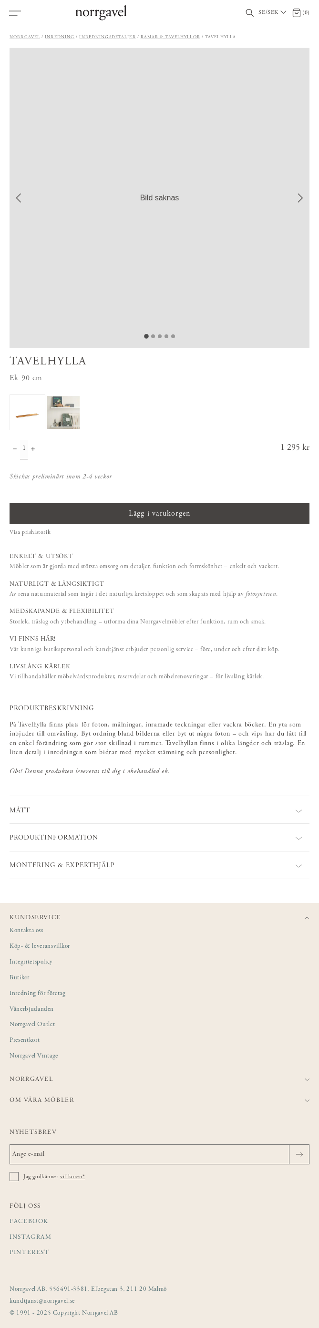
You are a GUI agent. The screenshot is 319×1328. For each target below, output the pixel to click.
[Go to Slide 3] (160, 336)
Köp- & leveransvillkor (40, 947)
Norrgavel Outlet (32, 1025)
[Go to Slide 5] (173, 336)
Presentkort (25, 1041)
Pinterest (30, 1253)
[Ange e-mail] (159, 1154)
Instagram (31, 1238)
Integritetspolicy (31, 962)
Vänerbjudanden (32, 1009)
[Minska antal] (15, 450)
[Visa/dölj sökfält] (249, 13)
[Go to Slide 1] (146, 336)
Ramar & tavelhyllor (170, 37)
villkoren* (72, 1177)
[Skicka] (299, 1154)
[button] (159, 198)
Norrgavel (25, 37)
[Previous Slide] (19, 198)
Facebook (29, 1222)
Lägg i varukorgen (159, 514)
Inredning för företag (37, 994)
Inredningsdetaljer (107, 37)
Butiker (20, 978)
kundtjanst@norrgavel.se (42, 1301)
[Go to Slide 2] (153, 336)
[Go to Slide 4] (166, 336)
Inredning (59, 37)
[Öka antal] (33, 450)
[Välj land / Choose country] (273, 13)
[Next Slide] (300, 198)
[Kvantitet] (24, 449)
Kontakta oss (26, 931)
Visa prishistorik (30, 532)
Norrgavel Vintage (34, 1056)
